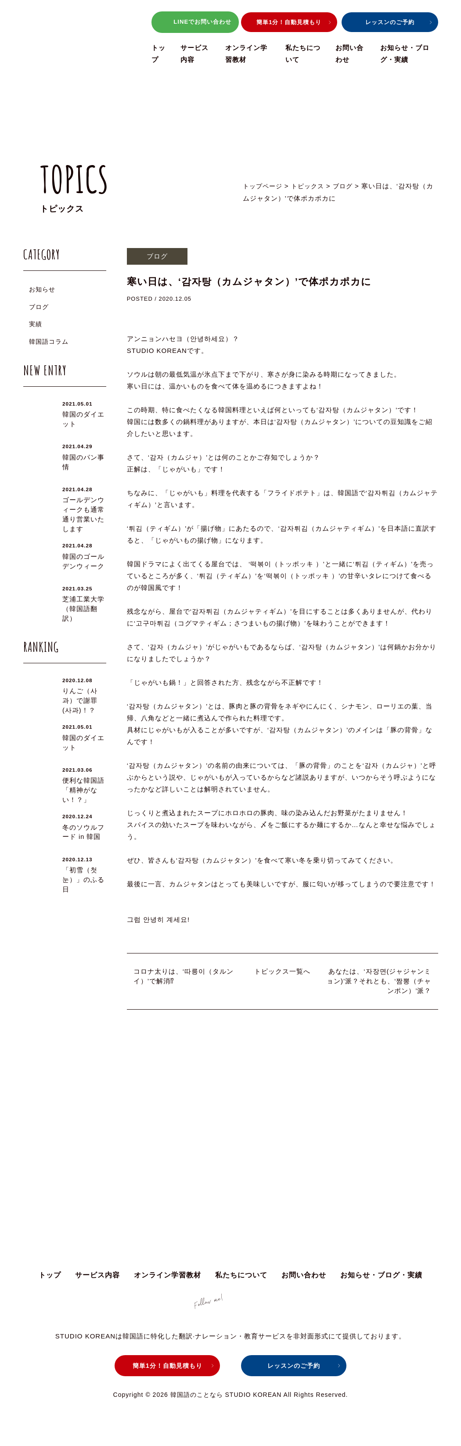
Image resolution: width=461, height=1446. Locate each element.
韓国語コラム (48, 341)
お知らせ (42, 289)
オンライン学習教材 (167, 1278)
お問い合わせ (303, 1278)
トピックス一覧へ (282, 971)
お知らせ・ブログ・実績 (381, 1278)
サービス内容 (97, 1278)
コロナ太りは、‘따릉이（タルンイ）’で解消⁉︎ (183, 976)
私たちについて (241, 1278)
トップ (50, 1278)
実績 (35, 323)
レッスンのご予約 (389, 22)
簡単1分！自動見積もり (288, 22)
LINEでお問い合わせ (194, 22)
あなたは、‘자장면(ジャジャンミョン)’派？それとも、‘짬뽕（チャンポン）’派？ (379, 981)
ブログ (39, 306)
